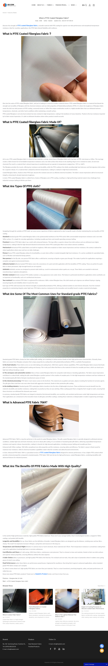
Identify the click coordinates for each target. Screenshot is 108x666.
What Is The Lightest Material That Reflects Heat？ (65, 615)
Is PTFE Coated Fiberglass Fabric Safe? (17, 581)
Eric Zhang (102, 646)
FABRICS (49, 5)
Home (4, 12)
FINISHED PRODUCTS (62, 5)
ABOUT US (40, 5)
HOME (34, 5)
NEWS (73, 5)
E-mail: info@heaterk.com (11, 649)
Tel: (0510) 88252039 (9, 646)
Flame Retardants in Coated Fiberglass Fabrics (37, 607)
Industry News (12, 12)
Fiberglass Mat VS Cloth (15, 578)
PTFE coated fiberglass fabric (50, 452)
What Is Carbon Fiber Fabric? (12, 615)
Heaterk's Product (41, 574)
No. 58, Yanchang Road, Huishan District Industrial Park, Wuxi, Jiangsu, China (14, 644)
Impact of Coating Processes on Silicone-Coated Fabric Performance (92, 607)
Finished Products (34, 646)
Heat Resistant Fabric (35, 644)
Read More (101, 585)
